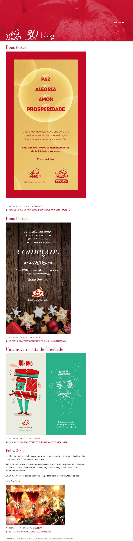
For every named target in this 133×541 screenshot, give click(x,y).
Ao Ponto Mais (30, 210)
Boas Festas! (17, 218)
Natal (65, 442)
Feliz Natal (56, 210)
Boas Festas (44, 210)
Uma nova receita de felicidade (34, 349)
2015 (11, 532)
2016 (11, 442)
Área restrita (14, 539)
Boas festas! (17, 47)
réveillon (66, 210)
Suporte (26, 539)
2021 (11, 210)
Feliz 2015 (16, 450)
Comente (38, 206)
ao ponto (18, 210)
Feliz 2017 (35, 341)
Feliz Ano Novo (48, 341)
